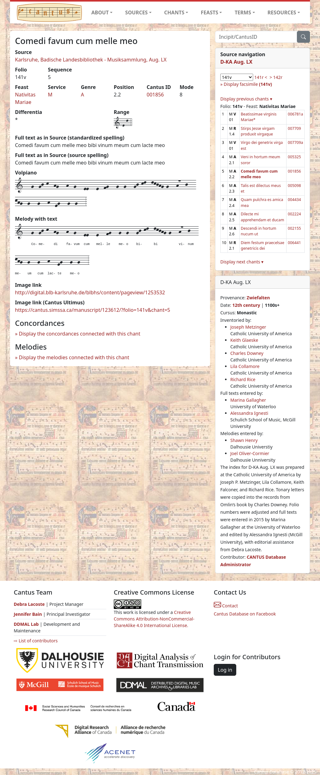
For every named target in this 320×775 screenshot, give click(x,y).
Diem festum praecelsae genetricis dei (262, 245)
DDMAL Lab (26, 624)
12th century (246, 305)
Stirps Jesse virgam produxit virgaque (258, 131)
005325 (294, 156)
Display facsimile (248, 84)
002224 (294, 214)
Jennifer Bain (28, 614)
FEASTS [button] (209, 12)
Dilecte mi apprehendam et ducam (262, 216)
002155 (294, 228)
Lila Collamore (244, 366)
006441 (294, 242)
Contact (226, 606)
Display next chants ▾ (241, 262)
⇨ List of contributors (36, 641)
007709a (295, 142)
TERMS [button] (243, 12)
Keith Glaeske (244, 340)
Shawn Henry (244, 440)
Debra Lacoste (29, 604)
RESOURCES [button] (282, 12)
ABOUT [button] (100, 12)
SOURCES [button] (136, 12)
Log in (225, 669)
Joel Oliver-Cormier (249, 453)
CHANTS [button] (174, 12)
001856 (155, 94)
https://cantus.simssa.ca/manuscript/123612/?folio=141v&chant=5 (92, 310)
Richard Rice (242, 379)
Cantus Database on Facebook (245, 614)
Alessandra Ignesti (249, 413)
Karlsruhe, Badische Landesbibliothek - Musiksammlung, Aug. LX (91, 59)
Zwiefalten (258, 298)
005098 (294, 185)
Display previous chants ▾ (246, 99)
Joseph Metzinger (248, 327)
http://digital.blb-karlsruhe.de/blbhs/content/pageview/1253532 (90, 292)
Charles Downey (246, 353)
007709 (294, 128)
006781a (295, 114)
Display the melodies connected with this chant (74, 357)
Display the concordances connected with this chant (79, 333)
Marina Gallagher (248, 400)
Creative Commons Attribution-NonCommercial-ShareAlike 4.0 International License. (154, 618)
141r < (260, 77)
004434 (294, 199)
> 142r (275, 77)
